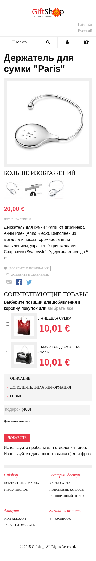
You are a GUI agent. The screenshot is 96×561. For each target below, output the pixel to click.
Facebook (60, 518)
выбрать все (60, 308)
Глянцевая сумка (54, 318)
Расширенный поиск (66, 496)
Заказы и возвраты (19, 525)
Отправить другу (9, 282)
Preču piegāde (16, 489)
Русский (85, 31)
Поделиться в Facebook (19, 282)
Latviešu (85, 24)
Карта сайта (59, 483)
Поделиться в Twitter (29, 282)
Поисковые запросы (66, 489)
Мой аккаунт (15, 518)
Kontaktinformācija (21, 483)
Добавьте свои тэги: (17, 421)
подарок (12, 409)
